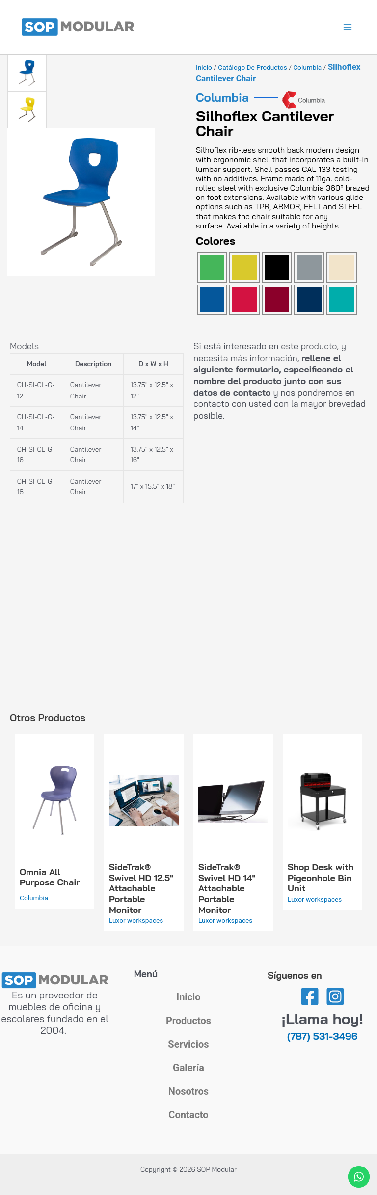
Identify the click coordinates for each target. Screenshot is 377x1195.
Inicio (204, 67)
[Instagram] (335, 996)
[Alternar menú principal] (348, 27)
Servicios (188, 1044)
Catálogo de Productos (252, 67)
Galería (188, 1068)
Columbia (307, 67)
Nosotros (188, 1091)
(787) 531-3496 (322, 1036)
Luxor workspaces (136, 920)
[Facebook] (310, 996)
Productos (188, 1020)
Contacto (188, 1115)
